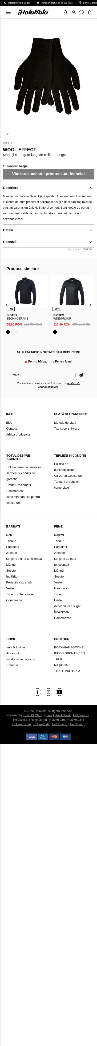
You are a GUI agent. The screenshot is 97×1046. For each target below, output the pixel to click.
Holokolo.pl (20, 719)
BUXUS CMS (32, 715)
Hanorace (60, 588)
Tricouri (11, 541)
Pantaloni (12, 547)
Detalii (8, 230)
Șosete (11, 570)
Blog (9, 422)
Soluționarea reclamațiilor (23, 467)
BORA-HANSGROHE (69, 647)
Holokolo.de (41, 724)
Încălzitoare (62, 612)
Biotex (9, 143)
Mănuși (11, 564)
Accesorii (12, 653)
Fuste (58, 600)
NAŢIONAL (61, 665)
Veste (10, 588)
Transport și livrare (66, 428)
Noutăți (59, 535)
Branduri (12, 665)
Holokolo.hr (60, 724)
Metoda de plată (65, 422)
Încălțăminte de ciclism (21, 659)
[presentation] (6, 305)
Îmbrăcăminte (15, 647)
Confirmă (81, 375)
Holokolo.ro (57, 719)
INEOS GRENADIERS (69, 653)
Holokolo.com (21, 724)
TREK (58, 659)
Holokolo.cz (81, 715)
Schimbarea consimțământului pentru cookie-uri (23, 497)
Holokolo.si (74, 719)
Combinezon (14, 600)
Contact (11, 428)
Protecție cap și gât (19, 582)
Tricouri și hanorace (19, 594)
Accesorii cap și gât (67, 606)
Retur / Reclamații (18, 485)
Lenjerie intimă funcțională (24, 558)
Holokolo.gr (77, 724)
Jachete (11, 553)
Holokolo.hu (39, 719)
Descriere (10, 188)
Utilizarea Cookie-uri (68, 475)
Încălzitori (12, 576)
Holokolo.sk (63, 715)
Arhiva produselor (18, 434)
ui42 (50, 715)
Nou (9, 535)
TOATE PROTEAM (67, 671)
